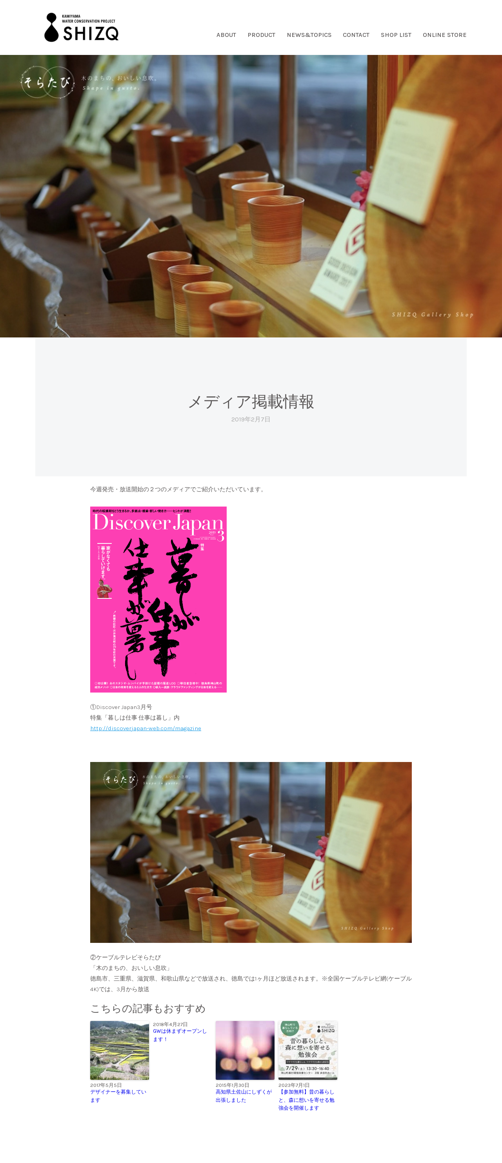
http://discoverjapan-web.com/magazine (145, 728)
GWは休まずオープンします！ (180, 1035)
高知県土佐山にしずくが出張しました (244, 1096)
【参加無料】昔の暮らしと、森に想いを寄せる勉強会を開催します (306, 1100)
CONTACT (356, 35)
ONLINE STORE (445, 35)
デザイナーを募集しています (118, 1096)
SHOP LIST (396, 35)
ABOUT (226, 35)
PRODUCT (261, 35)
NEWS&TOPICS (309, 35)
